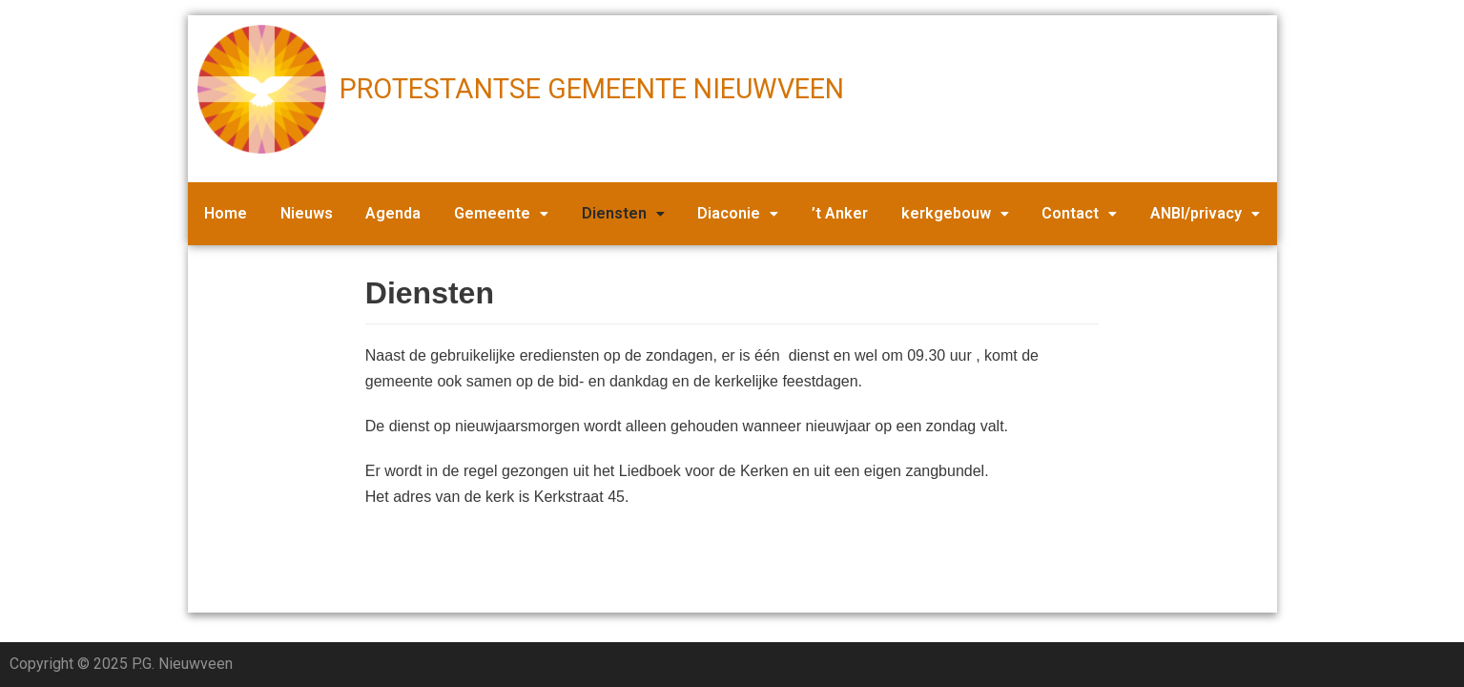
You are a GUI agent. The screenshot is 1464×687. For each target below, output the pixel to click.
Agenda (393, 213)
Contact (1079, 213)
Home (225, 213)
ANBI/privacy (1205, 213)
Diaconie (737, 213)
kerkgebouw (955, 213)
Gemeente (501, 213)
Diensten (623, 213)
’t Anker (840, 213)
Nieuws (306, 213)
